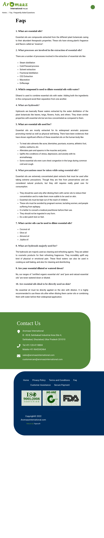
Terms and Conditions (59, 380)
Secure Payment (62, 385)
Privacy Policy (38, 380)
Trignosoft (37, 423)
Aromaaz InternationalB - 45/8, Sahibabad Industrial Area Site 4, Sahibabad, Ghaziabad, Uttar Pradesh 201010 (44, 335)
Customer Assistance (40, 385)
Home (4, 13)
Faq (75, 380)
